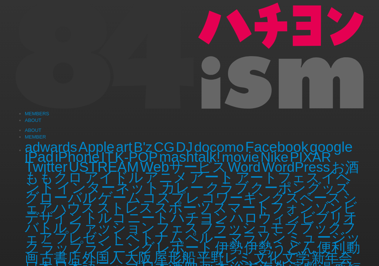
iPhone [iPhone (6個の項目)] (77, 157)
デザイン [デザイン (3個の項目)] (54, 217)
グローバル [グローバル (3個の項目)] (61, 197)
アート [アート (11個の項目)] (211, 177)
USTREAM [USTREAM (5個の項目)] (104, 167)
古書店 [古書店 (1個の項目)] (60, 257)
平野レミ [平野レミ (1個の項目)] (224, 257)
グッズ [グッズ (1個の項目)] (328, 187)
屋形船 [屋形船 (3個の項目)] (175, 257)
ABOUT (33, 130)
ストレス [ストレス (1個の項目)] (125, 207)
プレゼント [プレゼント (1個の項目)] (89, 237)
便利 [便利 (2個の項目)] (331, 247)
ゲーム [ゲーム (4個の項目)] (119, 197)
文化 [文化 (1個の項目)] (267, 257)
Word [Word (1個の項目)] (244, 167)
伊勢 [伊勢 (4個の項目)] (229, 247)
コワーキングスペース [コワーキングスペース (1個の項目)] (271, 197)
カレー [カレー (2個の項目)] (182, 187)
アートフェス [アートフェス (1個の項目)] (278, 177)
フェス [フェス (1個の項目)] (177, 227)
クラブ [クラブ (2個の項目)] (227, 187)
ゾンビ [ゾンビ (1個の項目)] (336, 207)
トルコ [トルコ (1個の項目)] (105, 217)
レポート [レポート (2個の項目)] (185, 247)
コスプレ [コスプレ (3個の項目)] (171, 197)
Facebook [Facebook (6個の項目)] (277, 147)
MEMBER (35, 137)
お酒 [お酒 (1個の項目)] (345, 167)
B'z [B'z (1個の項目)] (143, 147)
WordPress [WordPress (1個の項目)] (296, 167)
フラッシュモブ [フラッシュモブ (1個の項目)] (249, 227)
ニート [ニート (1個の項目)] (148, 217)
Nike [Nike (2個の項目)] (275, 157)
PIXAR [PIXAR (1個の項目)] (310, 157)
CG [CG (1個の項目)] (164, 147)
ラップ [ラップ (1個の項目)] (62, 247)
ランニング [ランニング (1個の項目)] (119, 247)
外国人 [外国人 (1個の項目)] (102, 257)
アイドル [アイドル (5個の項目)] (113, 177)
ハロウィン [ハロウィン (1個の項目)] (265, 217)
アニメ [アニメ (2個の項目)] (166, 177)
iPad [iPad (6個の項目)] (39, 157)
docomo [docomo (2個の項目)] (219, 147)
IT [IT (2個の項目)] (107, 157)
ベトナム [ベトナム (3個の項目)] (155, 237)
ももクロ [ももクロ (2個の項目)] (54, 177)
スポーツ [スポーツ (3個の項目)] (182, 207)
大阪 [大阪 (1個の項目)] (138, 257)
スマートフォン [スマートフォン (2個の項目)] (263, 207)
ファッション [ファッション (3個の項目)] (111, 227)
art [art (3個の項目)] (124, 147)
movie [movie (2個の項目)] (240, 157)
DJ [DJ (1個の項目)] (184, 147)
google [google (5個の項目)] (331, 147)
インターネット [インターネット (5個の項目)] (108, 187)
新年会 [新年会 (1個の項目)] (331, 257)
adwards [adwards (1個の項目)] (51, 147)
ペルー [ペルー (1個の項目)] (206, 237)
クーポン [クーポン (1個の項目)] (278, 187)
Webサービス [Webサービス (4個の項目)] (183, 167)
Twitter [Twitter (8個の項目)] (46, 167)
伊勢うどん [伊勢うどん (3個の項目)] (280, 247)
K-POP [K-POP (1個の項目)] (136, 157)
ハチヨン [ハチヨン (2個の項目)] (199, 217)
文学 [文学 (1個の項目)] (296, 257)
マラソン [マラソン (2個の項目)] (257, 237)
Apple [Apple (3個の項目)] (96, 147)
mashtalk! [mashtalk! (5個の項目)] (189, 157)
